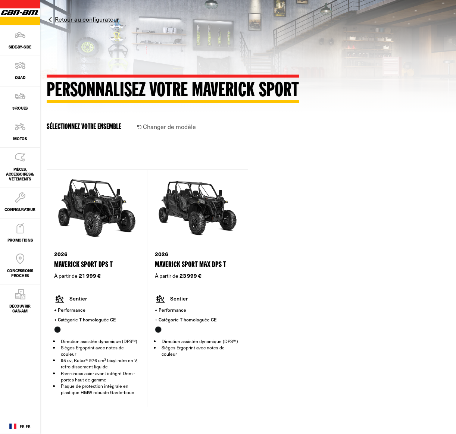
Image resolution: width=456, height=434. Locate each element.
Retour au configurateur (87, 19)
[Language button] (20, 426)
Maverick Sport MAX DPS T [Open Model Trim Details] (190, 265)
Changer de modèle (166, 126)
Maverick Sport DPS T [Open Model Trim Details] (83, 265)
